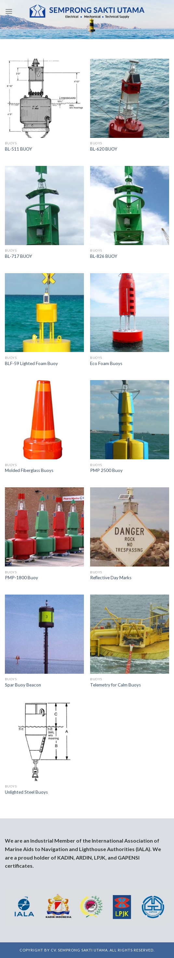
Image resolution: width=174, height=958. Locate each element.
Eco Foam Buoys (106, 363)
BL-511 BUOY (18, 149)
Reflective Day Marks (110, 577)
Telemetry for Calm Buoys (115, 684)
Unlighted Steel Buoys (26, 792)
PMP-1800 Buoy (21, 577)
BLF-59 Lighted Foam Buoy (31, 363)
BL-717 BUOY (18, 256)
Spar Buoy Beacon (23, 684)
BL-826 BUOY (103, 256)
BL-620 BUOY (103, 149)
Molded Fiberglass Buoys (29, 470)
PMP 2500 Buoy (106, 470)
